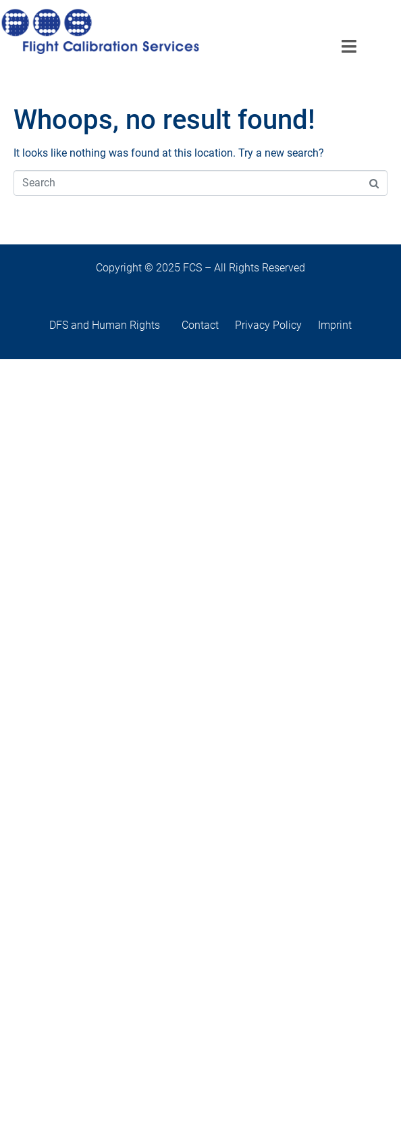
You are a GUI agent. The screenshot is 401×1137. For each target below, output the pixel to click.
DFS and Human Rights (115, 325)
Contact (207, 325)
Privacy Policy (268, 325)
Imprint (335, 325)
